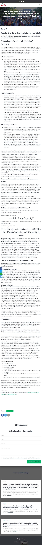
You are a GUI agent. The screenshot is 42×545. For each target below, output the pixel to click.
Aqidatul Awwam (6, 521)
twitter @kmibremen (21, 1)
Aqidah (4, 503)
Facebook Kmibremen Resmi (18, 1)
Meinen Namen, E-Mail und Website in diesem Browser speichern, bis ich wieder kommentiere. (21, 458)
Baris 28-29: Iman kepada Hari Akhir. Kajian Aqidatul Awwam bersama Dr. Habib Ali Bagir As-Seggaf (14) (18, 506)
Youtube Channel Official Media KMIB (23, 1)
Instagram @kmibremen (19, 1)
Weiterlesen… (9, 495)
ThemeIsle (25, 541)
